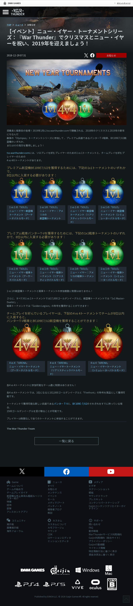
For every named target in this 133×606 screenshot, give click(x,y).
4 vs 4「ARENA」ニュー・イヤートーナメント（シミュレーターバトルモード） (108, 366)
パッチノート (55, 506)
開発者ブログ (55, 509)
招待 (9, 505)
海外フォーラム (15, 531)
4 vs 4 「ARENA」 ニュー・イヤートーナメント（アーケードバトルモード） (24, 366)
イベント (52, 496)
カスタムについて (57, 524)
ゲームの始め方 (15, 489)
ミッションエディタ (58, 541)
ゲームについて (15, 486)
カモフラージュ (56, 527)
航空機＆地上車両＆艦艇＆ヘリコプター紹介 (24, 497)
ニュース (19, 24)
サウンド (52, 531)
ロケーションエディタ (59, 538)
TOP (9, 24)
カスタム (55, 520)
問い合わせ (95, 524)
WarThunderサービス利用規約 (105, 534)
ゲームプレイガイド (17, 492)
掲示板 (10, 524)
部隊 (9, 508)
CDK (50, 534)
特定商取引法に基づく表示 (103, 551)
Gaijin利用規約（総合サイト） (105, 538)
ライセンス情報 (97, 548)
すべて (51, 486)
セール (51, 499)
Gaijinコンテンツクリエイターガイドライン (107, 507)
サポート (96, 520)
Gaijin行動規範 (97, 544)
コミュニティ (16, 520)
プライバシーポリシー (100, 541)
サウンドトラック (98, 496)
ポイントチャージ (123, 3)
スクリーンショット (99, 489)
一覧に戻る (66, 441)
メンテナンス (55, 492)
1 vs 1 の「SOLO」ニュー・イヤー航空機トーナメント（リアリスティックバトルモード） (82, 214)
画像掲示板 (13, 527)
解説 (50, 513)
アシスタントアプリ (17, 512)
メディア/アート (56, 502)
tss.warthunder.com (18, 152)
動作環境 (93, 531)
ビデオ (92, 486)
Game (13, 482)
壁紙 (91, 492)
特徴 (9, 501)
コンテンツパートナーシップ (104, 502)
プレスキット (96, 499)
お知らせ (111, 55)
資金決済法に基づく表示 (102, 554)
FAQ (91, 527)
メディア (96, 482)
